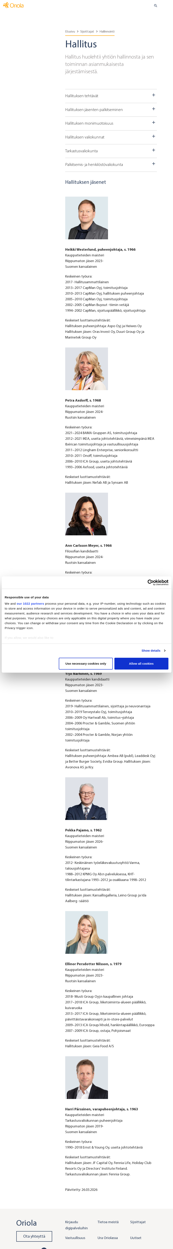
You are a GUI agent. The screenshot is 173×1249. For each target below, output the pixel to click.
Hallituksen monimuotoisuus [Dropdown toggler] (111, 123)
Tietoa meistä (108, 1222)
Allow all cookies (141, 663)
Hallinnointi (107, 31)
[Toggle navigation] (167, 6)
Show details (151, 650)
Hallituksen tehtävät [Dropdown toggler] (111, 95)
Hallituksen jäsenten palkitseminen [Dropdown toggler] (111, 109)
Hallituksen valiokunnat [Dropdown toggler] (111, 136)
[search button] (154, 5)
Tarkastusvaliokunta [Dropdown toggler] (111, 150)
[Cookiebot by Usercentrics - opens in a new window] (150, 582)
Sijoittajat (87, 31)
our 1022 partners (30, 603)
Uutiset (135, 1238)
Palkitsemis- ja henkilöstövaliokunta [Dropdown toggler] (111, 164)
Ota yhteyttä (34, 1236)
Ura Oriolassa (108, 1238)
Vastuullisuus (75, 1238)
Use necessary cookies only (85, 663)
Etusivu (70, 31)
